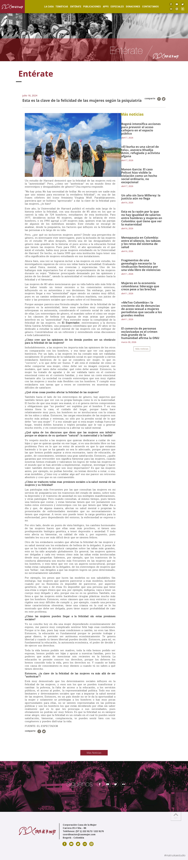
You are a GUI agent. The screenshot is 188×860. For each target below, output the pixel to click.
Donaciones (130, 6)
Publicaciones (89, 6)
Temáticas (58, 6)
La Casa (45, 6)
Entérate (72, 6)
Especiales (114, 6)
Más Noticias (94, 752)
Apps (103, 6)
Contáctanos (147, 6)
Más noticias (141, 348)
